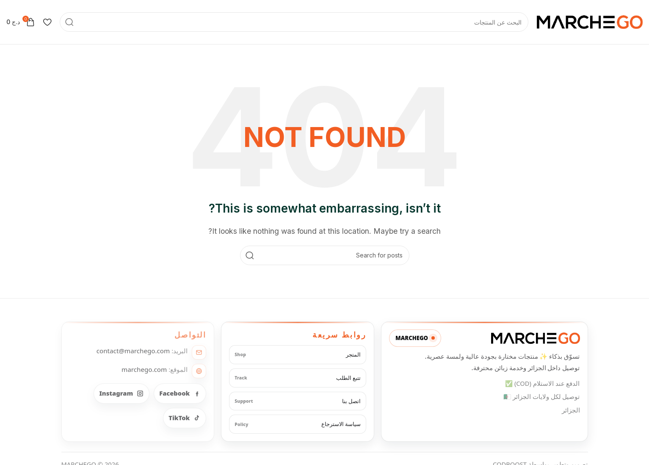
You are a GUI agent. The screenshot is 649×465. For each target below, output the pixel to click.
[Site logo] (590, 21)
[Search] (294, 22)
